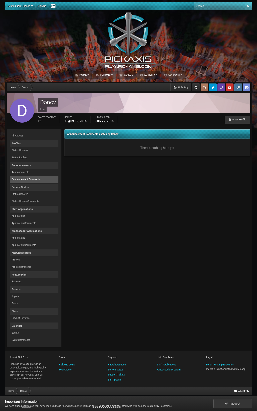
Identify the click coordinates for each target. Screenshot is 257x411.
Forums (106, 74)
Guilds (128, 74)
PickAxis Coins (67, 364)
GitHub (196, 87)
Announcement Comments (26, 179)
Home (84, 74)
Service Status (115, 369)
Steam (238, 87)
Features (16, 281)
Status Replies (19, 157)
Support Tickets (116, 374)
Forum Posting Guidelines (220, 364)
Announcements (20, 172)
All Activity (17, 135)
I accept (232, 403)
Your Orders (65, 369)
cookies (26, 406)
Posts (15, 303)
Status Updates (20, 150)
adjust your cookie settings (106, 406)
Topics (15, 296)
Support (175, 74)
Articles (16, 259)
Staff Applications (166, 364)
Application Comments (24, 223)
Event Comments (21, 340)
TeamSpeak (246, 87)
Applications (18, 216)
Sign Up (42, 6)
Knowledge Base (117, 364)
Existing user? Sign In (20, 5)
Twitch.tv (221, 87)
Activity (150, 74)
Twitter (213, 87)
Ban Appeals (114, 379)
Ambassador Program (169, 369)
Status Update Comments (25, 201)
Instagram (204, 87)
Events (15, 332)
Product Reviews (21, 318)
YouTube (230, 87)
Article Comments (21, 267)
